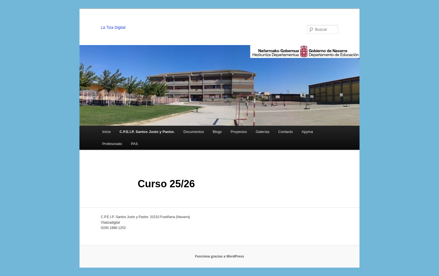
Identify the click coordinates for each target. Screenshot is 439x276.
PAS (134, 144)
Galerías (262, 132)
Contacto (285, 132)
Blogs (217, 132)
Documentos (193, 132)
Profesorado (112, 144)
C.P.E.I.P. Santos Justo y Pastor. (147, 132)
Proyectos (239, 132)
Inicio (106, 132)
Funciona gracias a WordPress (219, 256)
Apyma (307, 132)
